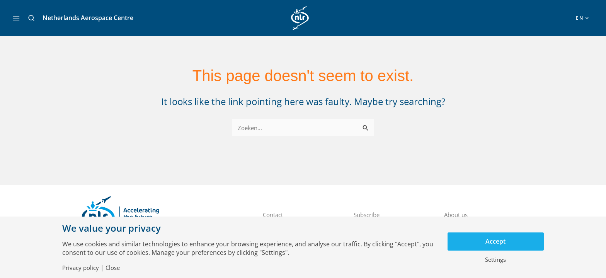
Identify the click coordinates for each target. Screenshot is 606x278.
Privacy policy (82, 267)
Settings (495, 260)
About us (457, 214)
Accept (495, 241)
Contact (274, 214)
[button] (31, 18)
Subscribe (368, 214)
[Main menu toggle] (16, 18)
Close (116, 267)
